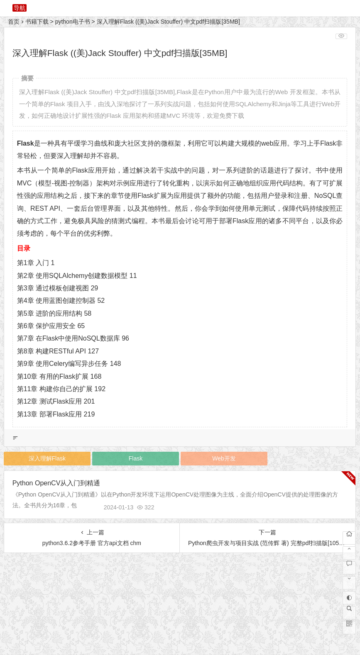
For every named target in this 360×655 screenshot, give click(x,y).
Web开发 (224, 458)
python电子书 (72, 21)
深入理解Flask (47, 458)
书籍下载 (37, 21)
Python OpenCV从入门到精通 (56, 483)
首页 (14, 21)
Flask (135, 458)
